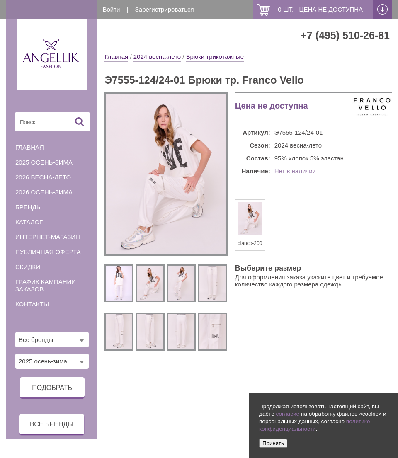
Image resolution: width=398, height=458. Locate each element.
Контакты (32, 304)
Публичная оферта (48, 251)
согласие (287, 414)
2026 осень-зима (44, 192)
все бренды (51, 424)
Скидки (27, 266)
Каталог (29, 221)
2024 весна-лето (157, 56)
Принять (273, 443)
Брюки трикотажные (215, 56)
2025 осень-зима (44, 162)
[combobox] (52, 339)
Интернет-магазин (47, 236)
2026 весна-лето (43, 177)
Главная (116, 56)
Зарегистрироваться (164, 9)
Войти (111, 9)
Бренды (28, 207)
